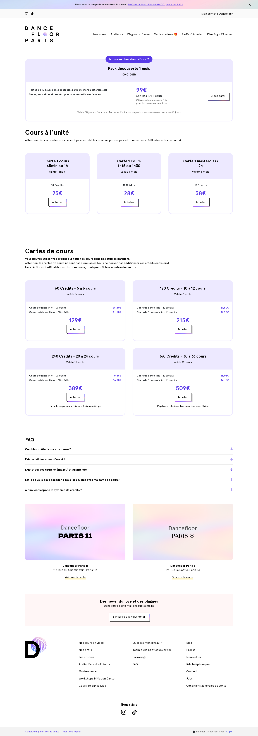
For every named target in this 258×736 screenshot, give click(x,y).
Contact (191, 671)
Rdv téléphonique (198, 664)
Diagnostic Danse (138, 34)
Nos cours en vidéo (91, 642)
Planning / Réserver (220, 34)
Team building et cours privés (152, 650)
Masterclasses (88, 671)
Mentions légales (72, 731)
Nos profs (85, 650)
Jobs (189, 678)
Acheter (57, 202)
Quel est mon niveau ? (147, 642)
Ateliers (116, 34)
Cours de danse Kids (92, 685)
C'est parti (218, 95)
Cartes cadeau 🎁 (165, 34)
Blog (189, 642)
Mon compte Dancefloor (217, 13)
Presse (190, 650)
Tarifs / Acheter (192, 34)
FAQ (135, 664)
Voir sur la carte (75, 577)
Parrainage (139, 657)
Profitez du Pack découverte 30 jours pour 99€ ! (155, 4)
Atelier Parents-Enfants (94, 664)
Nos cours (99, 34)
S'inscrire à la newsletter (129, 616)
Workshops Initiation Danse (96, 678)
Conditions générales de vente (206, 685)
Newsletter (193, 657)
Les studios (86, 657)
